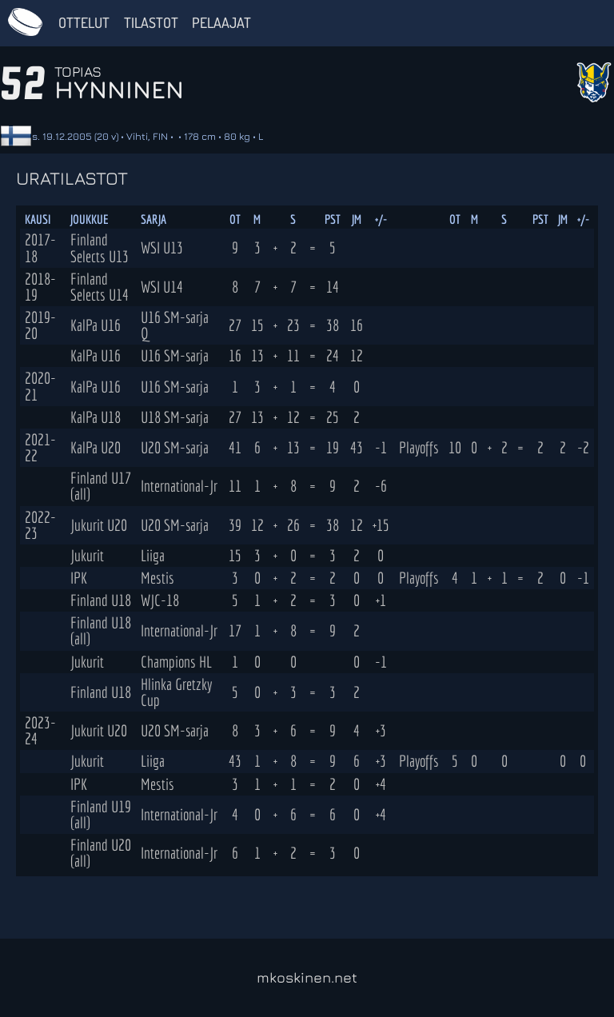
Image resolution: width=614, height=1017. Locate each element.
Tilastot (151, 22)
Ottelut (84, 22)
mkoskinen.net (307, 977)
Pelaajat (221, 22)
